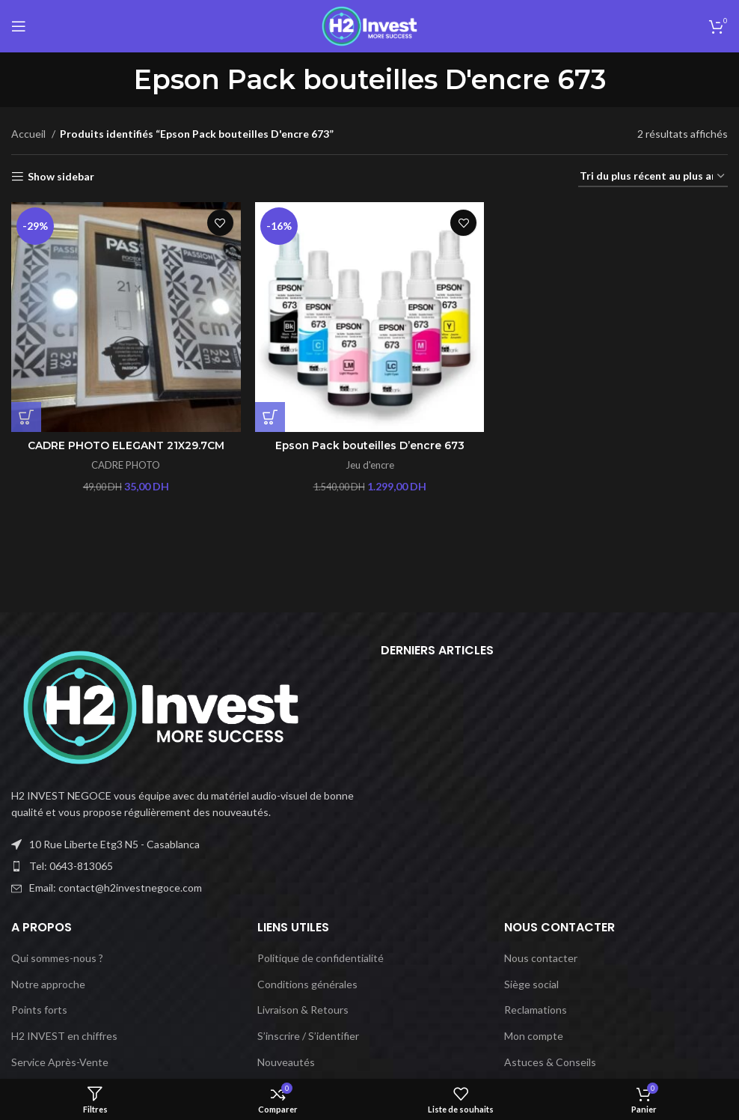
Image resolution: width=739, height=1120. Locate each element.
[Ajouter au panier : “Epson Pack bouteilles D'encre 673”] (270, 416)
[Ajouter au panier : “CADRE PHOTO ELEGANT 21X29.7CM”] (26, 416)
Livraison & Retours (303, 1009)
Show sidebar (61, 177)
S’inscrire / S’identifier (308, 1035)
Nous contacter (540, 958)
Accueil (29, 133)
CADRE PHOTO (125, 465)
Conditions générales (307, 984)
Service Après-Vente (59, 1062)
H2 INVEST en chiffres (64, 1035)
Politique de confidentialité (320, 958)
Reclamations (535, 1009)
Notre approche (48, 984)
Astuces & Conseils (550, 1062)
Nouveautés (286, 1062)
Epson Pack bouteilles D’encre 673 (370, 445)
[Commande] (653, 177)
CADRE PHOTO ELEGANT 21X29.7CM (126, 445)
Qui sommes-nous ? (57, 958)
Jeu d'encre (369, 465)
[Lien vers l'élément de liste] (184, 866)
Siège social (531, 984)
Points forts (39, 1009)
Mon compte (533, 1035)
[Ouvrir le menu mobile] (19, 26)
